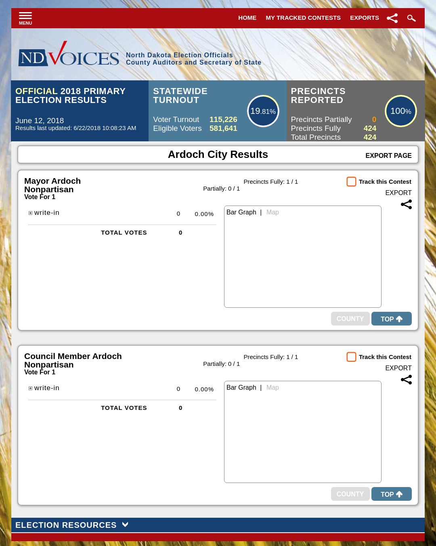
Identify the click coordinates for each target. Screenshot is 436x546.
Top (391, 319)
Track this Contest (385, 181)
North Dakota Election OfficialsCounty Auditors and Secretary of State (194, 59)
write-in (44, 212)
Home (247, 17)
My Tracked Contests (303, 17)
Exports (364, 17)
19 (255, 111)
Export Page (389, 155)
